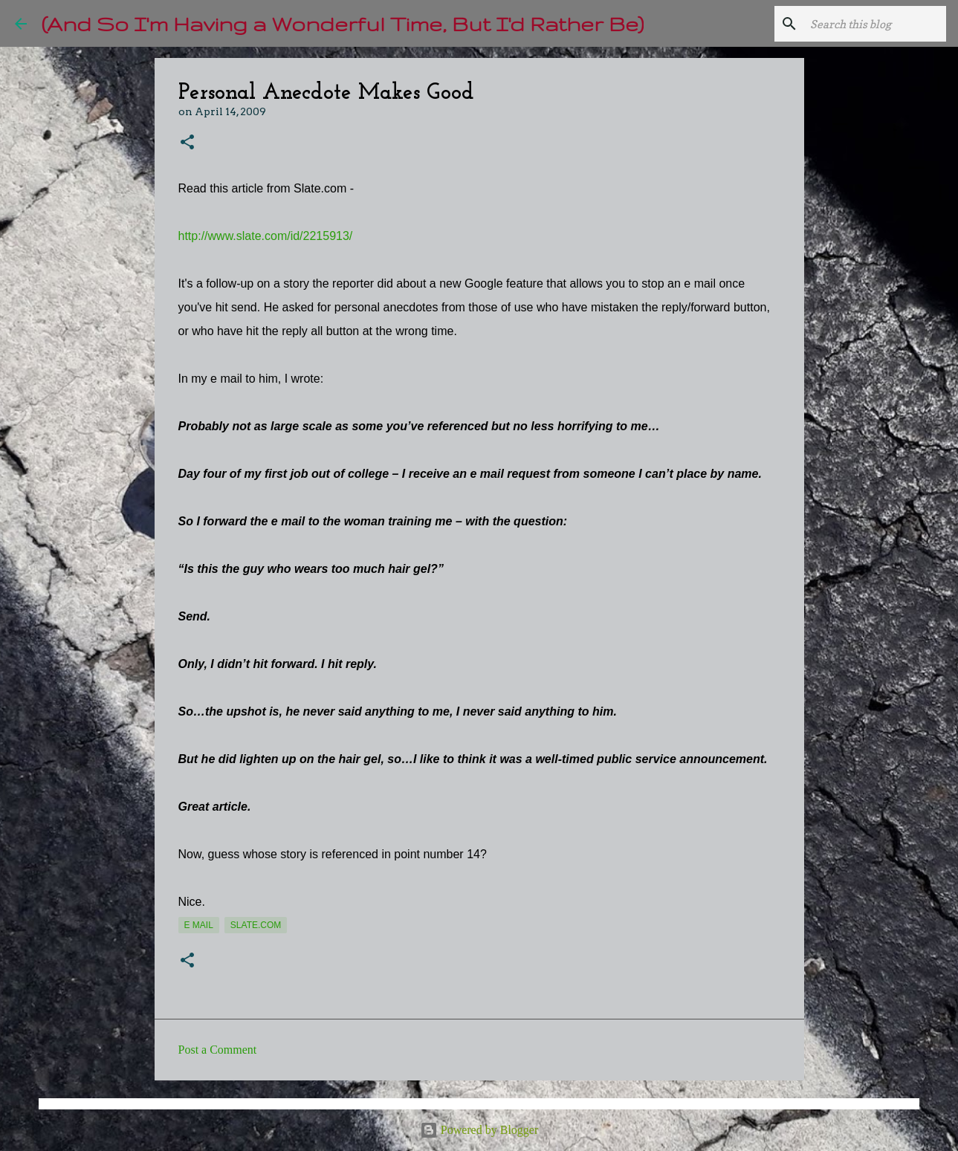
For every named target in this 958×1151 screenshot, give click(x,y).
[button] (187, 143)
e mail (198, 925)
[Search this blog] (868, 24)
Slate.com (255, 925)
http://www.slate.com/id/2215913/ (265, 236)
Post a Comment (217, 1049)
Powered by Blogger (479, 1130)
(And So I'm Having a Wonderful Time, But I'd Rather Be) (343, 23)
